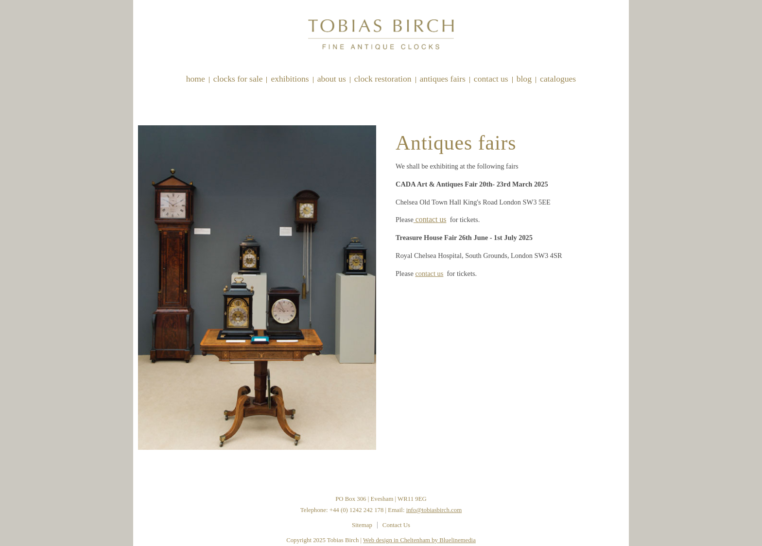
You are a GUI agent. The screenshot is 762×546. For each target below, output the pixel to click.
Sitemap (362, 525)
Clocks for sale (238, 79)
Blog (524, 79)
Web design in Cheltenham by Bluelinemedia (419, 540)
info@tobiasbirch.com (434, 510)
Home (195, 79)
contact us (430, 219)
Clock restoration (383, 79)
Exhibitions (290, 79)
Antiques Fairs (443, 79)
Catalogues (558, 79)
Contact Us (491, 79)
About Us (331, 79)
